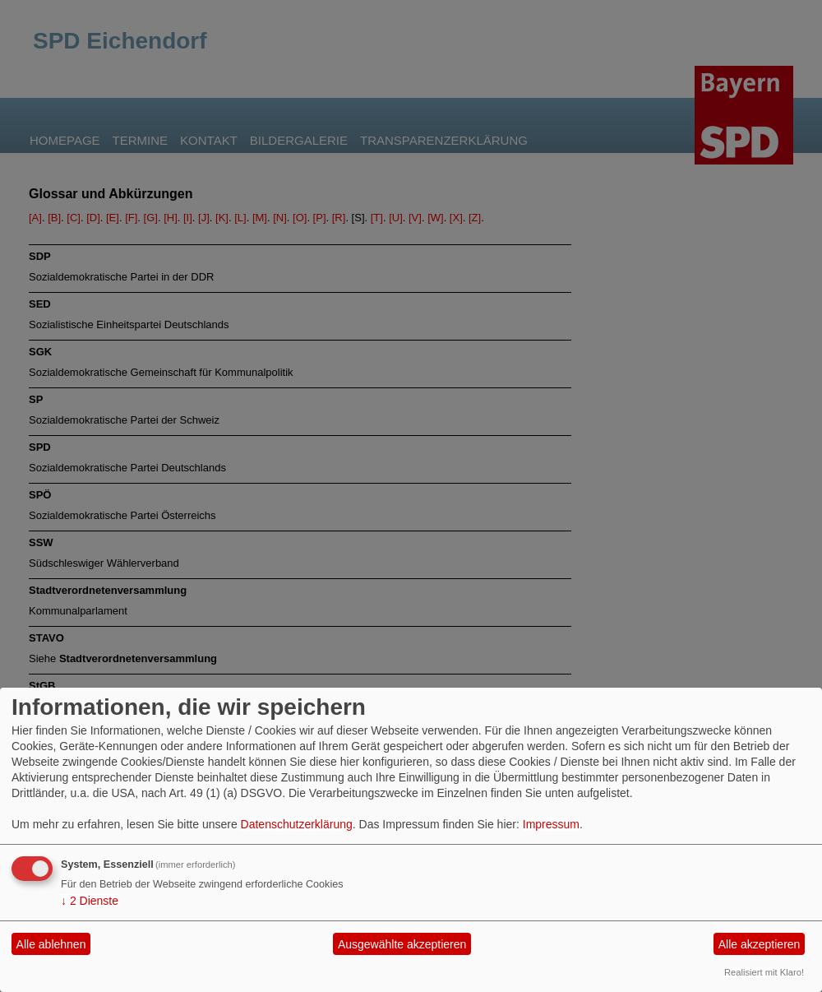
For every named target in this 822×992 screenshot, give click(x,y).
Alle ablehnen (51, 944)
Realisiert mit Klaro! (764, 972)
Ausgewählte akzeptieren (402, 944)
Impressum (551, 824)
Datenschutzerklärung (297, 824)
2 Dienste (89, 900)
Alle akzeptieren (759, 944)
